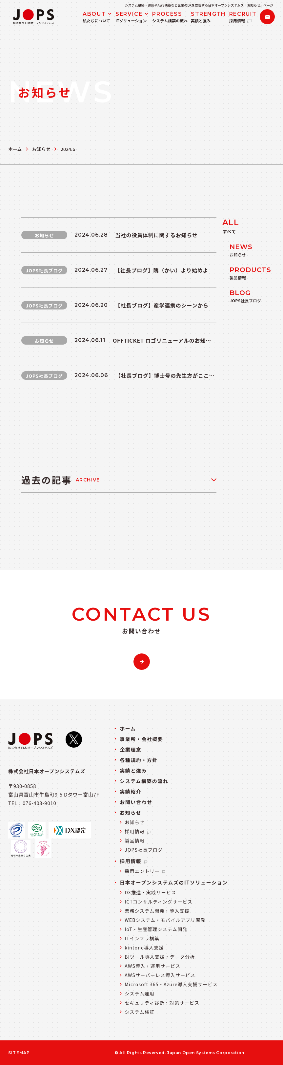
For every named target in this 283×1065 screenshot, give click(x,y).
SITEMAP (19, 1053)
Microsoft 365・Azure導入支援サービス (171, 984)
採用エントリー (145, 871)
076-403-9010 (39, 802)
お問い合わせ (136, 802)
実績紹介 (130, 791)
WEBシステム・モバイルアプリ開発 (165, 920)
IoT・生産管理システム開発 (156, 929)
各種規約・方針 (139, 759)
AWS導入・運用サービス (152, 966)
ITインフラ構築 (142, 938)
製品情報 (135, 840)
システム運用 (139, 993)
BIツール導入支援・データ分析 (160, 956)
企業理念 (130, 749)
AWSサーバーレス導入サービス (160, 975)
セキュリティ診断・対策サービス (162, 1002)
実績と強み (133, 770)
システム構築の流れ (144, 780)
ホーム (15, 149)
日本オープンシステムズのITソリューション (174, 882)
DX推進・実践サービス (150, 892)
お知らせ (41, 149)
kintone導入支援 (144, 947)
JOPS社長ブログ (144, 849)
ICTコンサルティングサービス (158, 901)
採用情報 (138, 831)
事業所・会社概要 (141, 738)
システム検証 (139, 1012)
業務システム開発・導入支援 (157, 910)
